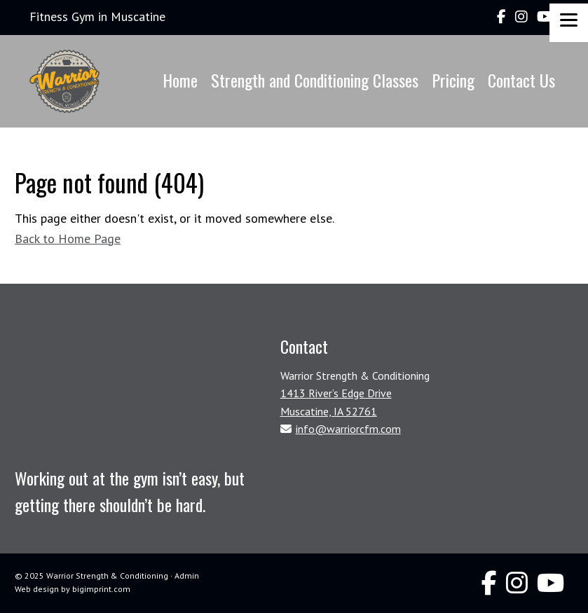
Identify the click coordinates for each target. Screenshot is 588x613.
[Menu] (568, 23)
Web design (37, 589)
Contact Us (521, 79)
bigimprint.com (101, 589)
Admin (187, 575)
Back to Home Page (68, 238)
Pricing (453, 79)
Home (180, 79)
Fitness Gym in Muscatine (97, 16)
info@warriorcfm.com (348, 429)
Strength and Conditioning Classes (314, 79)
